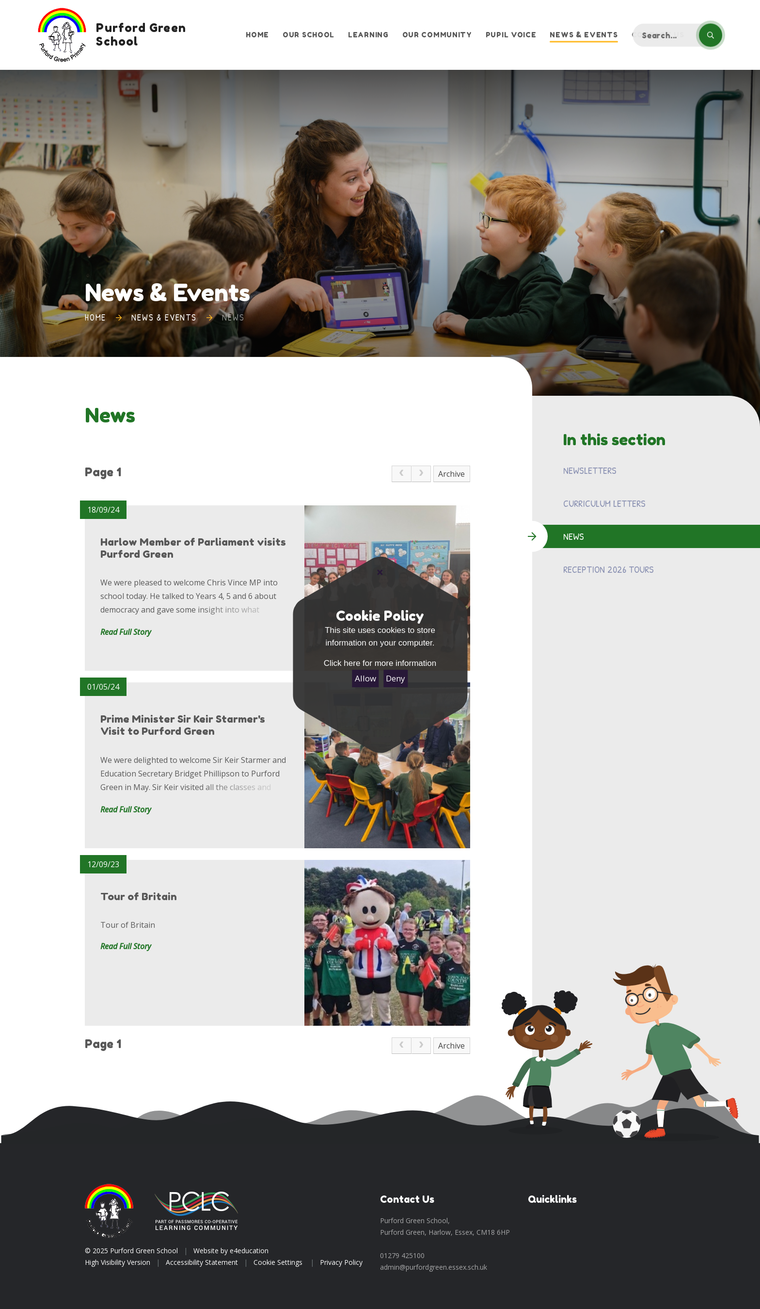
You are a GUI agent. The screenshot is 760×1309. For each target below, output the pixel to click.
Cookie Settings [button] (277, 1262)
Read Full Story (125, 632)
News (233, 317)
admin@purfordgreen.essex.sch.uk (433, 1267)
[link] (401, 474)
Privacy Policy (341, 1262)
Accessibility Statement (202, 1262)
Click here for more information (380, 663)
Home (95, 317)
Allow (365, 678)
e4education (249, 1250)
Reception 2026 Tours (608, 569)
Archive (451, 474)
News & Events (163, 317)
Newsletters (590, 470)
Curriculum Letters (604, 503)
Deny (395, 678)
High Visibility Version (117, 1262)
